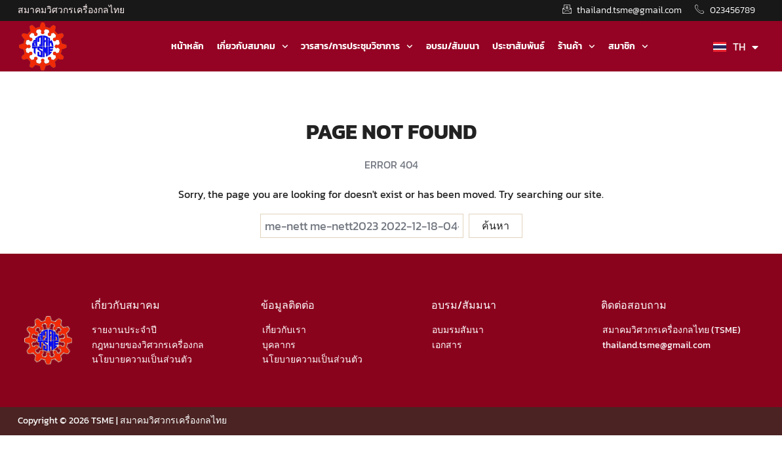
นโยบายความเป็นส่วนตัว (142, 359)
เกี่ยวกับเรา (284, 330)
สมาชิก (628, 46)
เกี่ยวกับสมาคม (252, 46)
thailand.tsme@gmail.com (656, 345)
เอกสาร (447, 345)
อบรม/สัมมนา (452, 46)
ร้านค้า (576, 46)
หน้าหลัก (187, 46)
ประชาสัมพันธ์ (518, 46)
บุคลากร (279, 345)
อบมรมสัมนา (458, 330)
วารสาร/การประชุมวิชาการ (357, 46)
